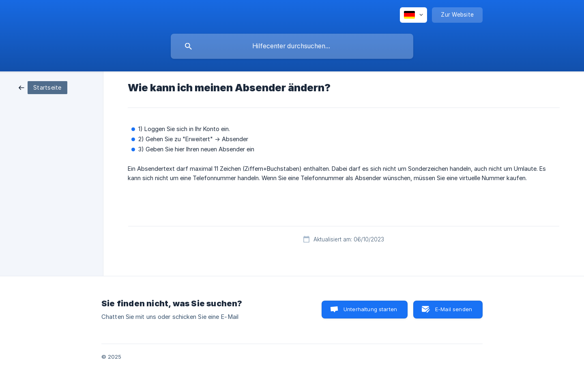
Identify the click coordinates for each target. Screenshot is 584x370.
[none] (413, 15)
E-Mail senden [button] (453, 309)
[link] (43, 87)
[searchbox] (292, 46)
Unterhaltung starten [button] (370, 309)
